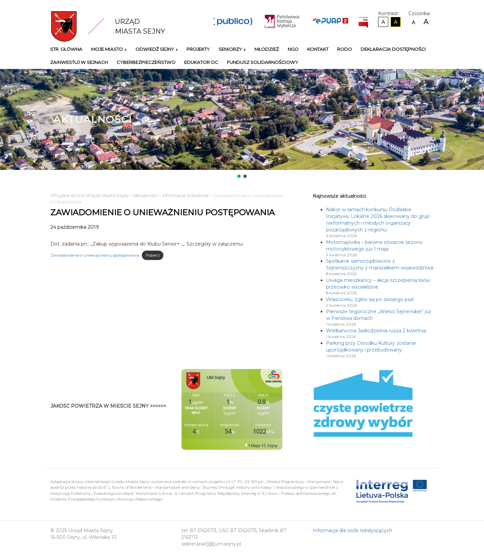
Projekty (198, 49)
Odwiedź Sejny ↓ (156, 49)
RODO (344, 49)
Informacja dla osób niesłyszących (352, 530)
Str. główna (66, 49)
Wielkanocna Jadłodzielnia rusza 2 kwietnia (376, 331)
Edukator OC (201, 62)
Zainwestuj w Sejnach (79, 62)
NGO (293, 49)
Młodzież (266, 49)
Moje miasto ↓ (109, 49)
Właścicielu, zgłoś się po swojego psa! (370, 299)
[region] (242, 124)
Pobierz (153, 255)
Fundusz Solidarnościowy (262, 62)
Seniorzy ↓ (232, 49)
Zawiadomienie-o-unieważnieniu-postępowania (94, 255)
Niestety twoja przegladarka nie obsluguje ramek (249, 409)
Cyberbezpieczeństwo (146, 62)
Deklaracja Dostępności (393, 49)
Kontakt (317, 49)
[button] (239, 176)
